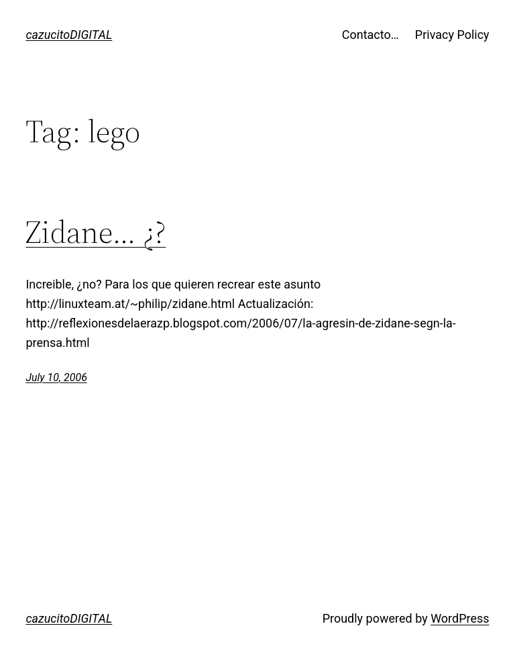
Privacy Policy (452, 35)
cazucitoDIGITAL (68, 35)
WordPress (460, 618)
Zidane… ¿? (95, 232)
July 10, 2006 (56, 377)
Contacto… (370, 35)
